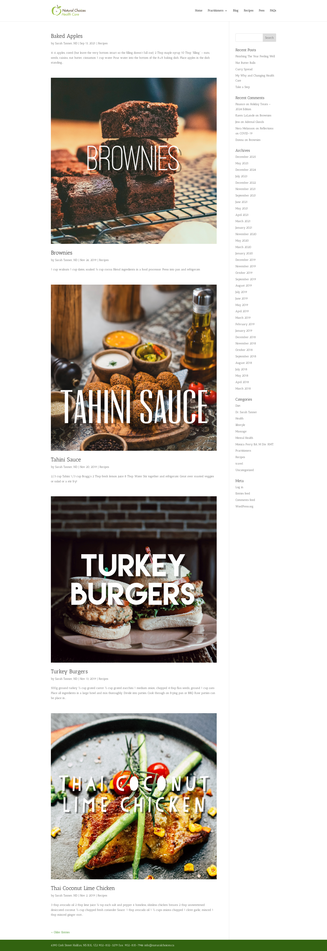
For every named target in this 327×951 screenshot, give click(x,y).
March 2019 (243, 318)
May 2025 (241, 163)
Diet (237, 405)
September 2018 (245, 356)
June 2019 (241, 298)
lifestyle (240, 425)
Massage (241, 431)
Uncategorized (244, 470)
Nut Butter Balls (245, 63)
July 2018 (241, 369)
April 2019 (242, 311)
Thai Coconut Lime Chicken (83, 888)
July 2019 (241, 292)
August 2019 (243, 285)
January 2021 (243, 227)
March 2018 (243, 388)
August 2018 (243, 363)
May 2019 (241, 305)
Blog (235, 10)
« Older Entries (60, 932)
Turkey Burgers (69, 671)
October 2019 (244, 273)
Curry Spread (244, 69)
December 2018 (245, 337)
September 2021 (245, 195)
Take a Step (242, 87)
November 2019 (245, 266)
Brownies (61, 253)
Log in (239, 487)
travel (239, 463)
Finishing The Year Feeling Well (255, 56)
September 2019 (245, 279)
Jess (237, 122)
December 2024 (245, 170)
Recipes (248, 10)
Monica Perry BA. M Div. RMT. (254, 444)
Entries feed (242, 493)
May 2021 (241, 208)
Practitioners (215, 10)
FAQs (273, 10)
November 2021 (245, 189)
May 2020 (242, 240)
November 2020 (246, 234)
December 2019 (245, 260)
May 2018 (241, 375)
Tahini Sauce (66, 459)
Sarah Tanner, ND (66, 43)
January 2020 (244, 253)
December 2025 (245, 157)
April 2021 (242, 215)
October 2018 (244, 350)
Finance (240, 104)
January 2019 (243, 330)
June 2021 (241, 202)
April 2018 (242, 382)
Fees (261, 10)
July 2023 (241, 176)
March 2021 (243, 221)
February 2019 (245, 324)
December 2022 (245, 183)
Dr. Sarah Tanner (246, 412)
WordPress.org (244, 506)
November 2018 (245, 343)
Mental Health (244, 438)
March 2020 (243, 247)
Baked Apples (67, 36)
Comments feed (245, 500)
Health (239, 418)
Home (198, 10)
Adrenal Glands (254, 122)
